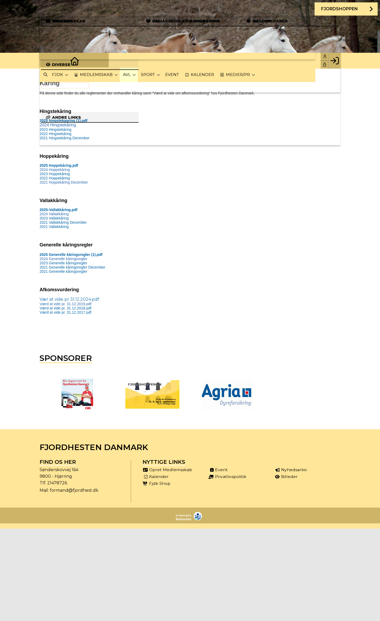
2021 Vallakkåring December (63, 222)
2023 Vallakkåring (54, 218)
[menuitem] (47, 61)
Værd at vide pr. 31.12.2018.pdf (65, 308)
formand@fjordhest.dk (74, 490)
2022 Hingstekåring (56, 134)
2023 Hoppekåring (55, 174)
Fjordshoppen (339, 9)
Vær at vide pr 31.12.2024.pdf (69, 299)
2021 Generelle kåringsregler (63, 271)
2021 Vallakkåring (54, 226)
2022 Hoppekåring (55, 178)
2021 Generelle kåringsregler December (72, 267)
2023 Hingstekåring (56, 129)
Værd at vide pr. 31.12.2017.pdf (65, 312)
